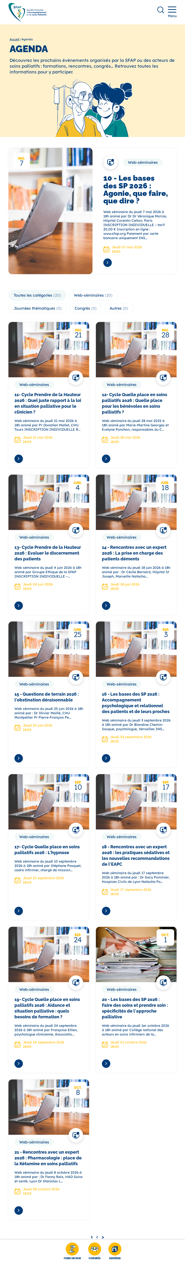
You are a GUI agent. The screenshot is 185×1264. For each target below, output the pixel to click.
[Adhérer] (114, 1252)
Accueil (14, 39)
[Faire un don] (72, 1252)
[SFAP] (27, 20)
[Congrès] (94, 1252)
